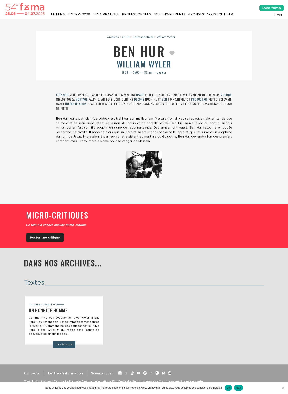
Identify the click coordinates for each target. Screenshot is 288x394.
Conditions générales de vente (181, 381)
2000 (126, 37)
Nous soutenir (220, 14)
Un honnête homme (48, 310)
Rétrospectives (143, 37)
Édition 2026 (79, 14)
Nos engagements (169, 14)
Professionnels (136, 14)
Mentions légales (144, 381)
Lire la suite (64, 344)
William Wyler (166, 37)
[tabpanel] (64, 320)
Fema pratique (106, 14)
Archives (196, 14)
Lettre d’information (65, 373)
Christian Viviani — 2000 (46, 304)
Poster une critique (45, 237)
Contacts (32, 373)
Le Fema (58, 14)
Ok (228, 387)
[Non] (283, 388)
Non (238, 387)
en (280, 14)
